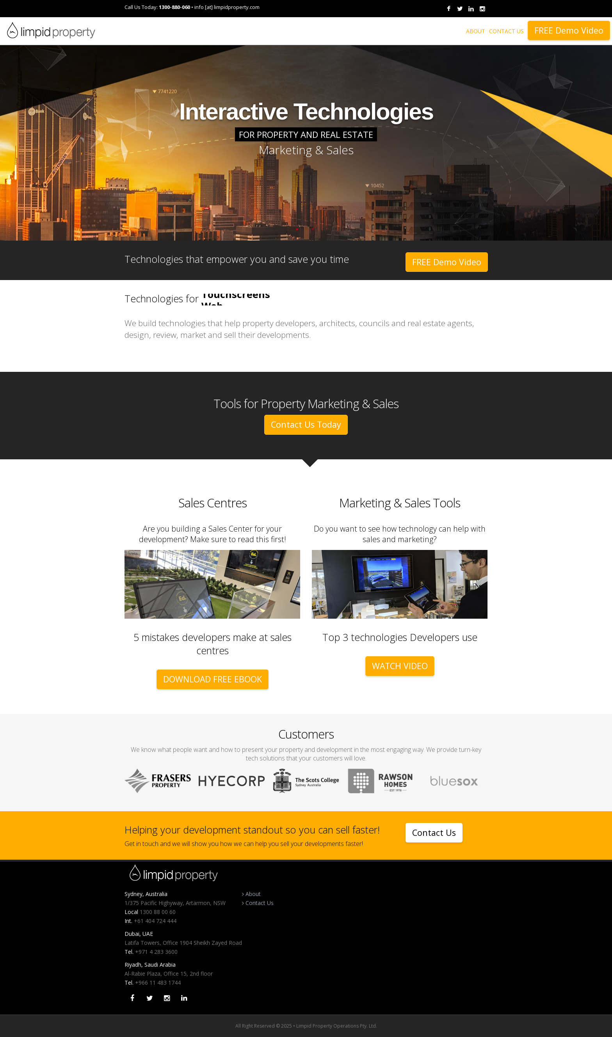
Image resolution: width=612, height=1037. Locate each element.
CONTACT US (506, 31)
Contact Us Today (306, 424)
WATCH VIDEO (400, 665)
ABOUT (475, 31)
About (251, 894)
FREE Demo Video (568, 30)
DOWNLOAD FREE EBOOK (212, 679)
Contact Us (434, 832)
